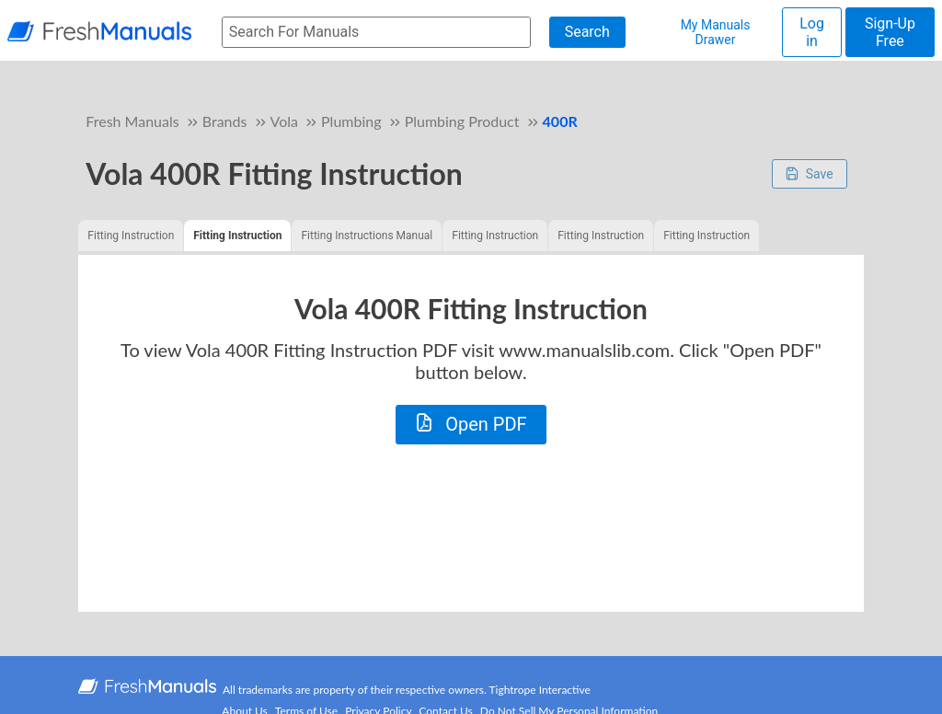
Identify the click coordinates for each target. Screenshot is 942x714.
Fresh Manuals (132, 121)
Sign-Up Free (890, 32)
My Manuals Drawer (716, 32)
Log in (811, 32)
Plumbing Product (462, 121)
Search (587, 31)
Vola (284, 121)
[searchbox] (376, 32)
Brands (224, 121)
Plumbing (351, 121)
